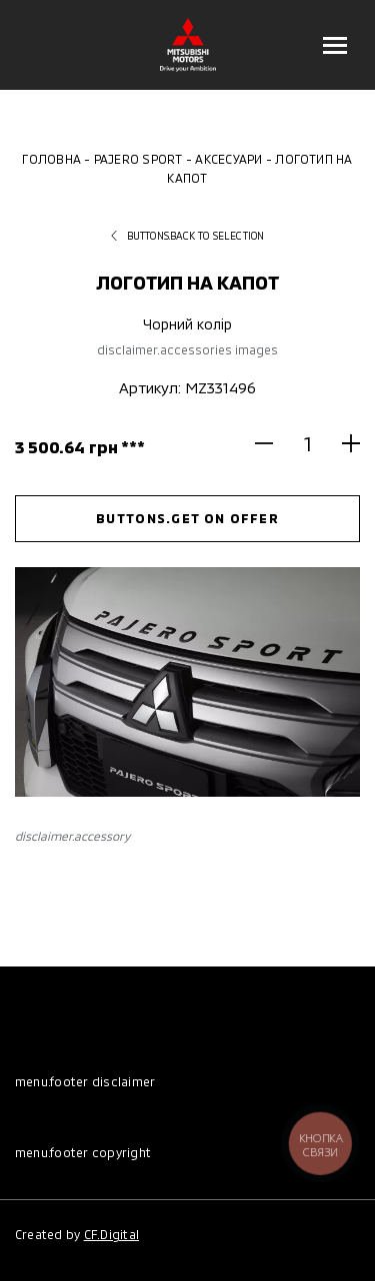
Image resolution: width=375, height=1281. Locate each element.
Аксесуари (228, 159)
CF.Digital (111, 1234)
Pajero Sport (138, 159)
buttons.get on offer (187, 518)
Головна (51, 159)
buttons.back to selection (188, 236)
